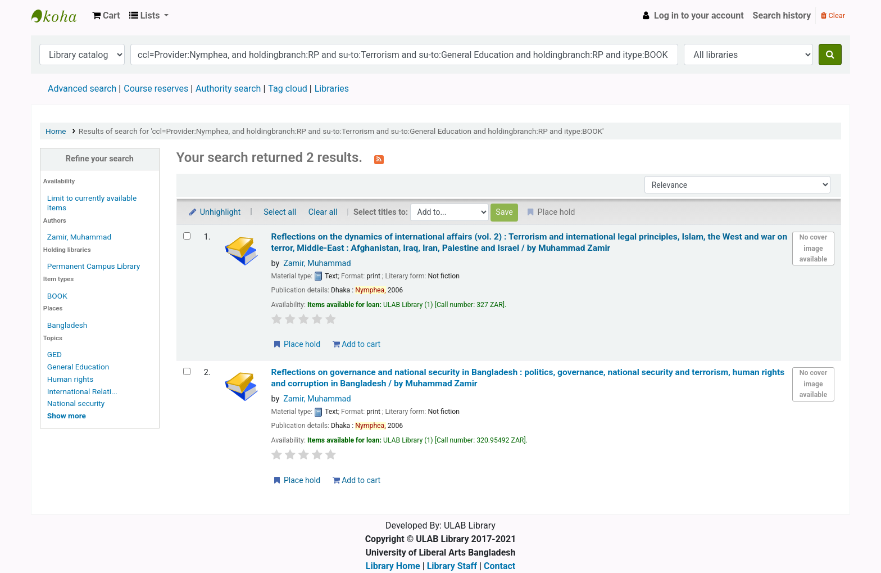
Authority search (228, 88)
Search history (782, 15)
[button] (106, 15)
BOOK (57, 295)
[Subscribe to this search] (379, 158)
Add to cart (356, 344)
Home (56, 131)
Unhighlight (214, 212)
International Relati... (82, 391)
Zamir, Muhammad (79, 236)
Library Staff (452, 566)
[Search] (830, 54)
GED (54, 354)
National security (76, 403)
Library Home (393, 566)
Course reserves (156, 88)
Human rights (70, 379)
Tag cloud (287, 88)
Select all (280, 212)
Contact (499, 566)
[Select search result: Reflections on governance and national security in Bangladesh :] (186, 371)
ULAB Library (59, 15)
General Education (78, 366)
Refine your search (100, 159)
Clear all (323, 212)
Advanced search (82, 88)
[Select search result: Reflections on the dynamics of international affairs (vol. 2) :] (186, 236)
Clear (833, 15)
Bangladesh (67, 325)
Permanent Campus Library (93, 265)
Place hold (296, 344)
